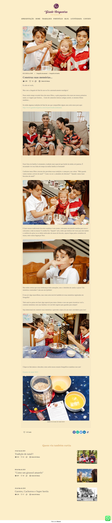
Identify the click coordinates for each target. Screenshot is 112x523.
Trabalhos (47, 19)
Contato (87, 19)
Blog (66, 19)
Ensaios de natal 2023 (30, 372)
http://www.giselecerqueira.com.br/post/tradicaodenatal (42, 108)
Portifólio (58, 19)
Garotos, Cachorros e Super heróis (32, 491)
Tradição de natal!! (24, 454)
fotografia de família (55, 73)
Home (38, 19)
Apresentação (27, 19)
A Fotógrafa (76, 19)
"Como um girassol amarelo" (29, 472)
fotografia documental (42, 73)
